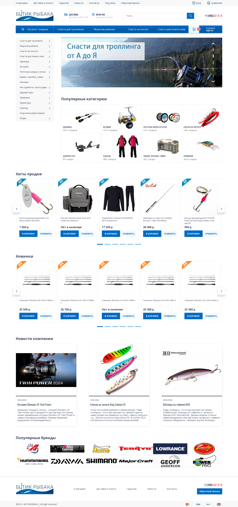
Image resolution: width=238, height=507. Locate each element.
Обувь (23, 118)
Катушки (24, 66)
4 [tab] (213, 69)
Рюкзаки (24, 82)
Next (213, 81)
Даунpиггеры (26, 92)
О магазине (22, 3)
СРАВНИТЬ (46, 233)
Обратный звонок (130, 3)
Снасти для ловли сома (171, 29)
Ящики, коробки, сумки (31, 76)
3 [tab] (213, 62)
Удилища (24, 61)
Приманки (25, 97)
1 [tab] (213, 49)
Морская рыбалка (104, 29)
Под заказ (110, 3)
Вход (198, 3)
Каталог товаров (37, 29)
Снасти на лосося (138, 29)
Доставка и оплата (43, 3)
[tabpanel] (141, 62)
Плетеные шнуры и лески (33, 71)
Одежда (24, 107)
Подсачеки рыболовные (32, 113)
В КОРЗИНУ (28, 233)
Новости (78, 3)
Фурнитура (25, 102)
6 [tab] (138, 244)
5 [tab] (213, 75)
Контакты (94, 3)
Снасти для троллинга (71, 29)
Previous (213, 44)
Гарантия (64, 3)
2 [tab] (213, 55)
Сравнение (216, 3)
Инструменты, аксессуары (33, 87)
